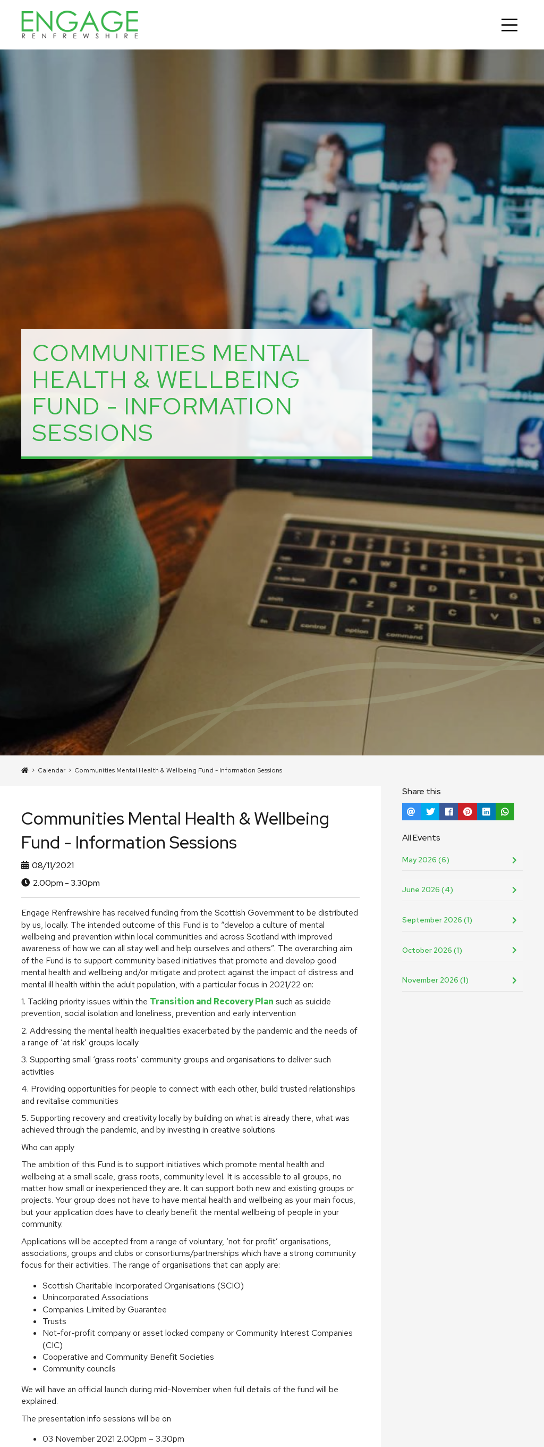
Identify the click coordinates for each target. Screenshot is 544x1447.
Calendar (51, 770)
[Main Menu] (509, 25)
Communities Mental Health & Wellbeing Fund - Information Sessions (178, 770)
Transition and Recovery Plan (212, 1001)
